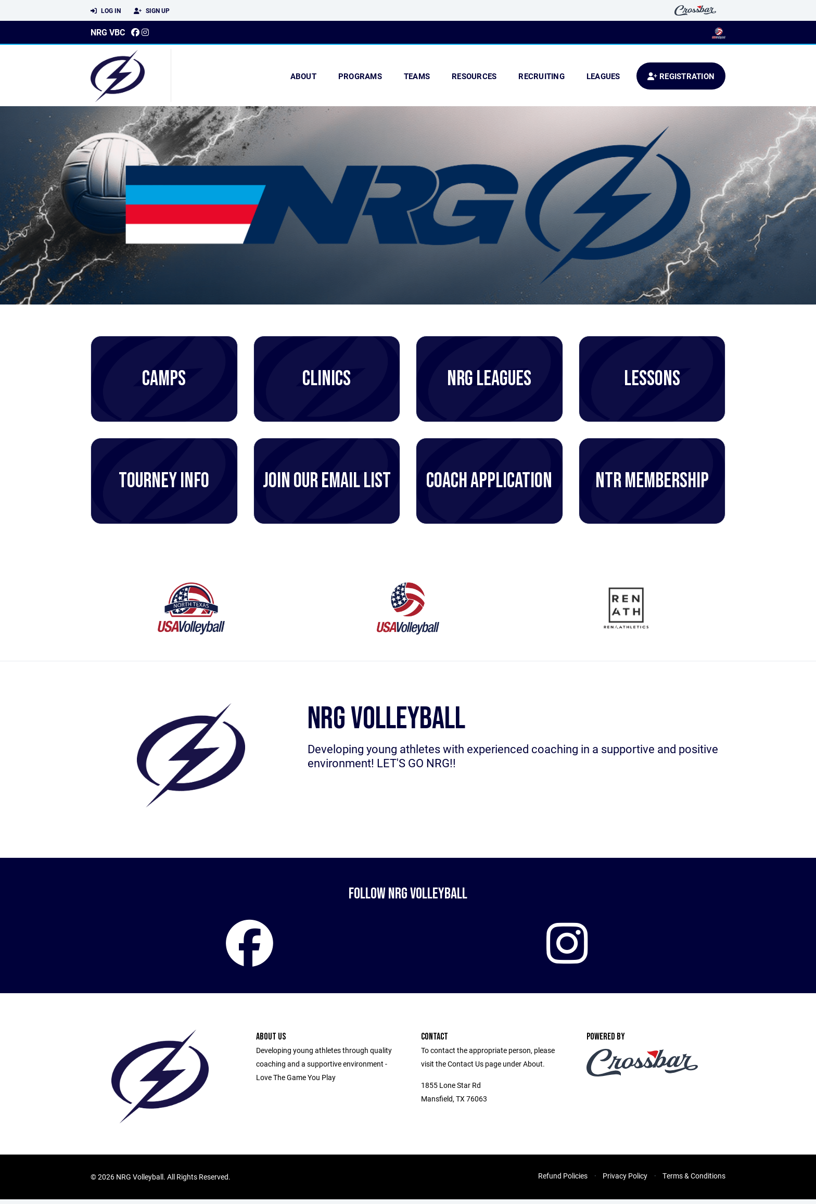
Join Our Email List (327, 480)
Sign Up (152, 11)
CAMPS (164, 378)
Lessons (652, 378)
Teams (417, 76)
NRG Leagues (489, 378)
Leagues (603, 76)
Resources (474, 76)
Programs (360, 76)
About (303, 76)
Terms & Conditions (693, 1180)
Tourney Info (164, 480)
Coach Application (489, 480)
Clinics (326, 378)
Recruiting (541, 76)
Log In (106, 11)
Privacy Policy (625, 1180)
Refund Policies (563, 1180)
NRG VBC (108, 32)
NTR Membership (652, 480)
